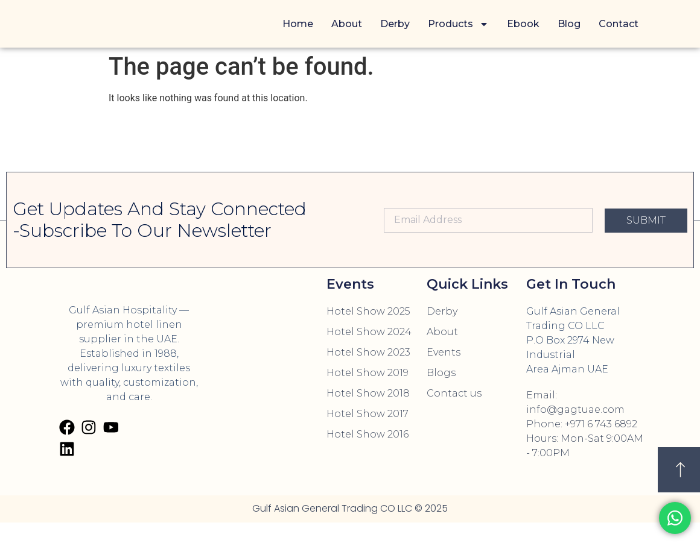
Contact (618, 24)
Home (297, 24)
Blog (569, 24)
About (346, 24)
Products (458, 24)
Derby (395, 24)
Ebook (523, 24)
